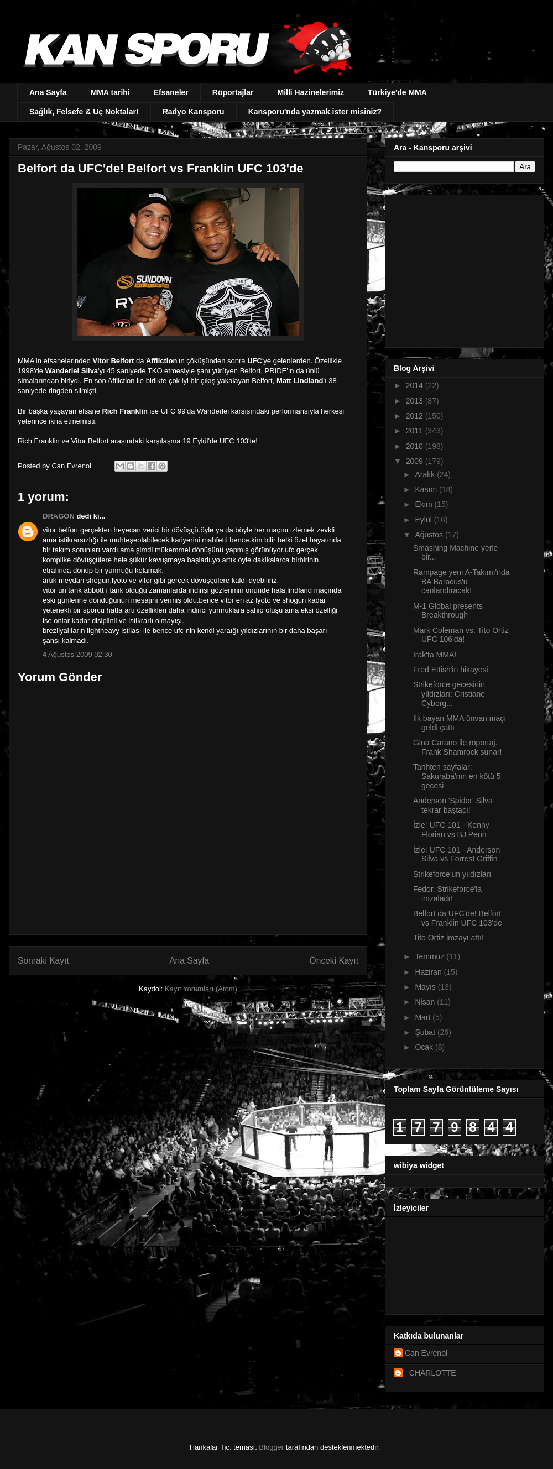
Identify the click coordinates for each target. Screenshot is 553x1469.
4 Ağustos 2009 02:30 (77, 654)
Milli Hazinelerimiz (310, 92)
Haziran (429, 972)
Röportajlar (233, 92)
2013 (415, 400)
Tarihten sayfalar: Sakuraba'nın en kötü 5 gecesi (457, 776)
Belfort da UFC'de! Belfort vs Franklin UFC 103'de (457, 918)
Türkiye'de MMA (397, 92)
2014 (415, 385)
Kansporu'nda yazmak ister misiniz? (315, 111)
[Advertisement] (463, 268)
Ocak (425, 1047)
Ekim (424, 504)
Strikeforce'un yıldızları (452, 874)
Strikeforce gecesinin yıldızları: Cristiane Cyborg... (449, 694)
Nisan (426, 1001)
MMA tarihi (110, 92)
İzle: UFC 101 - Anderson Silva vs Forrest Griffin (456, 854)
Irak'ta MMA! (434, 654)
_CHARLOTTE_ (432, 1372)
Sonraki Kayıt (43, 960)
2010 (415, 446)
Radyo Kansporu (194, 111)
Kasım (427, 489)
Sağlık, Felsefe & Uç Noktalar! (84, 111)
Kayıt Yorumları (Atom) (201, 989)
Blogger (271, 1447)
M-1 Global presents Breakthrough (448, 611)
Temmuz (430, 956)
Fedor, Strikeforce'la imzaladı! (447, 894)
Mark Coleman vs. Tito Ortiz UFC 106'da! (461, 635)
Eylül (424, 519)
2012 (415, 415)
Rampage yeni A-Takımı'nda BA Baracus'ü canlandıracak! (461, 581)
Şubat (426, 1032)
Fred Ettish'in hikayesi (450, 669)
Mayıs (426, 986)
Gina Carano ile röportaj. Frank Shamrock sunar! (457, 747)
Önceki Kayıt (334, 960)
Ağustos (430, 534)
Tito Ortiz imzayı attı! (448, 937)
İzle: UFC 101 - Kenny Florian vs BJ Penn (451, 829)
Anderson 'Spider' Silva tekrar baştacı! (453, 805)
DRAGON (59, 516)
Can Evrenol (426, 1352)
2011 (415, 430)
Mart (423, 1017)
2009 (415, 461)
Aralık (426, 474)
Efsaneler (171, 92)
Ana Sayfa (48, 92)
